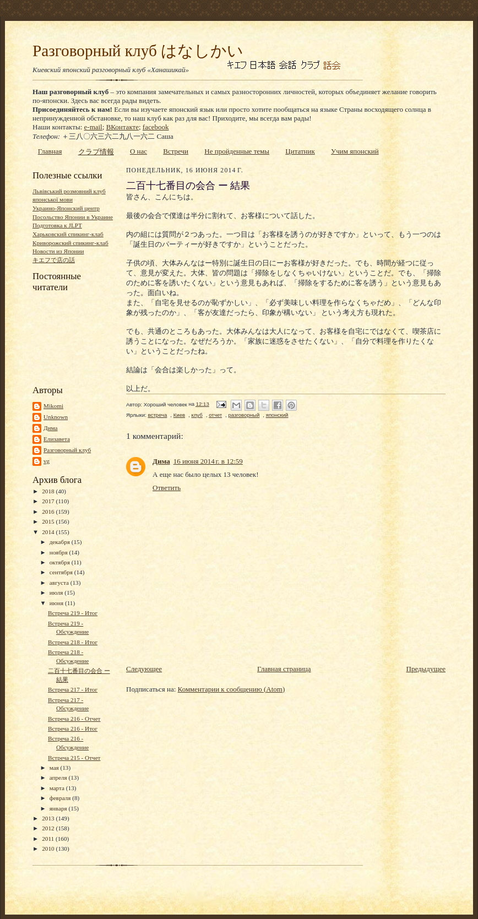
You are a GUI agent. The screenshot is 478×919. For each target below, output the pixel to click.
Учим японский (355, 151)
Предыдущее (426, 669)
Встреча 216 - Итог (72, 728)
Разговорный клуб (67, 450)
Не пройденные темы (236, 151)
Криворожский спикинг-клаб (70, 243)
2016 (49, 511)
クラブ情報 (96, 152)
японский (277, 415)
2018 (49, 491)
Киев (179, 415)
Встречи (175, 151)
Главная (50, 151)
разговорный (243, 415)
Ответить (167, 487)
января (59, 808)
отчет (215, 415)
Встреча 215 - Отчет (74, 757)
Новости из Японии (58, 251)
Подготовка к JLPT (57, 225)
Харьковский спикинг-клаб (68, 234)
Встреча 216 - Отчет (74, 718)
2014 (49, 532)
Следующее (144, 669)
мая (55, 767)
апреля (59, 777)
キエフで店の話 (53, 260)
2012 (49, 828)
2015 (49, 521)
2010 (49, 848)
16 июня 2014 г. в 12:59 (208, 461)
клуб (196, 415)
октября (61, 562)
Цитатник (300, 151)
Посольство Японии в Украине (72, 217)
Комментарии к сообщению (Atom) (231, 689)
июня (57, 603)
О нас (138, 151)
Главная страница (284, 669)
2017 (49, 501)
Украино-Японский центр (66, 208)
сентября (62, 572)
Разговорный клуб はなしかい (137, 50)
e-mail (93, 127)
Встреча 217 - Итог (72, 689)
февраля (61, 798)
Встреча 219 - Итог (72, 613)
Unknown (56, 417)
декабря (61, 542)
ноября (59, 552)
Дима (51, 428)
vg (47, 461)
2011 (49, 838)
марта (58, 788)
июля (57, 592)
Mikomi (53, 406)
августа (60, 582)
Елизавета (57, 439)
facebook (156, 127)
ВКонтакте (122, 127)
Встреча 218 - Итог (72, 642)
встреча (157, 415)
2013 (49, 818)
